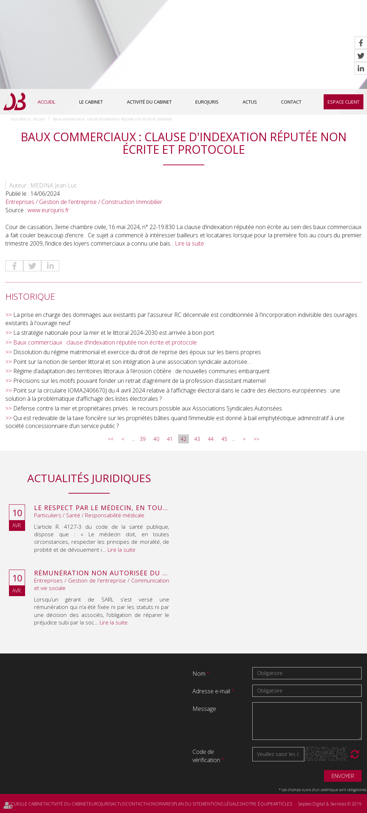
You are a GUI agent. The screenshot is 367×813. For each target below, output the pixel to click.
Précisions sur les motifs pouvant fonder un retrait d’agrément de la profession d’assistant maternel (139, 381)
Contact (291, 102)
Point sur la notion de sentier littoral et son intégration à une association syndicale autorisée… (132, 362)
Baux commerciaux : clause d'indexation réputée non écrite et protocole (112, 119)
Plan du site (187, 804)
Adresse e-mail (212, 691)
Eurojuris (207, 102)
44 (211, 439)
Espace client (343, 102)
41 (170, 439)
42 (183, 439)
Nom (199, 674)
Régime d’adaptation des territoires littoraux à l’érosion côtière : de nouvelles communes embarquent (141, 371)
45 (224, 439)
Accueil (46, 102)
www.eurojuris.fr (48, 210)
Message (204, 709)
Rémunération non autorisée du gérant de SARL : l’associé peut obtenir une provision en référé (101, 573)
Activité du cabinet (149, 102)
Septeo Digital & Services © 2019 (330, 804)
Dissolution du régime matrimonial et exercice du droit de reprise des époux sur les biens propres (137, 352)
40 (156, 439)
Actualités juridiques (89, 478)
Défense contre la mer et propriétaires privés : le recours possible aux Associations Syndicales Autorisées (147, 408)
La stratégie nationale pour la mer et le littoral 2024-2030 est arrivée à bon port (113, 333)
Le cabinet (91, 102)
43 (197, 439)
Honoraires (159, 804)
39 (143, 439)
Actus (250, 102)
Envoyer (343, 775)
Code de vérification (206, 756)
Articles (282, 804)
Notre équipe (257, 804)
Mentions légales (221, 804)
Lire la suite (189, 243)
